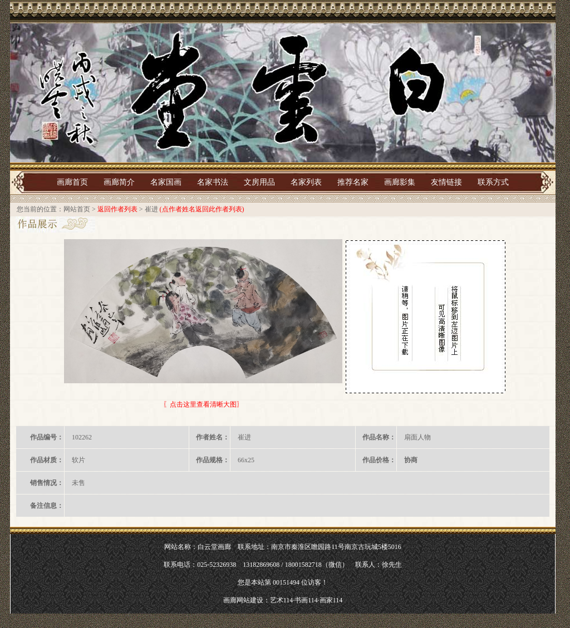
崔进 (151, 209)
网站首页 (76, 209)
